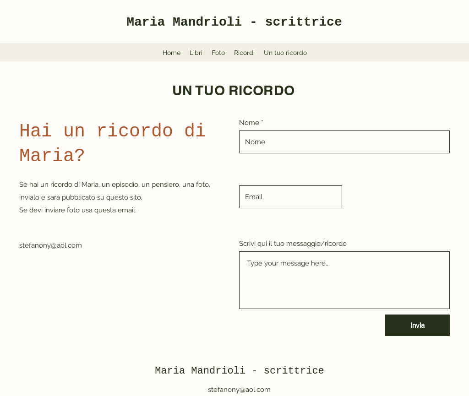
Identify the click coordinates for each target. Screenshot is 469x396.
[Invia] (417, 325)
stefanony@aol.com (50, 245)
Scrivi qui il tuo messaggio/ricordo (293, 243)
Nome (249, 122)
